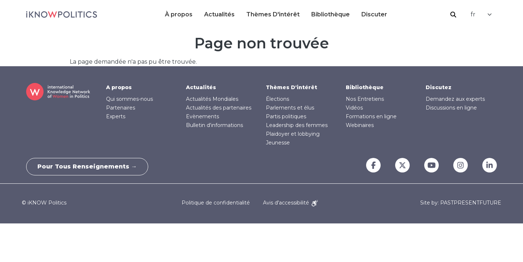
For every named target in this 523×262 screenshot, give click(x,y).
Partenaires (120, 107)
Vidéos (354, 107)
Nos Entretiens (365, 99)
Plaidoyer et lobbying (293, 134)
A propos (119, 87)
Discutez (438, 87)
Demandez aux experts (455, 99)
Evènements (202, 116)
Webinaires (360, 125)
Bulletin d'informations (214, 125)
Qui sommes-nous (129, 99)
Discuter (374, 14)
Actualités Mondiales (212, 99)
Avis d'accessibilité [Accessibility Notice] (290, 202)
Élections (277, 99)
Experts (115, 116)
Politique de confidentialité (216, 202)
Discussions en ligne (451, 107)
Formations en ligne (371, 116)
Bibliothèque (330, 14)
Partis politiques (286, 116)
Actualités (219, 14)
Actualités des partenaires (218, 107)
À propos (178, 14)
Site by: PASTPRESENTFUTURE (460, 203)
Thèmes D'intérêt (273, 14)
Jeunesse (278, 142)
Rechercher (453, 14)
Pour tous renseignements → (87, 166)
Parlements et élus (290, 107)
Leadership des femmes (297, 125)
